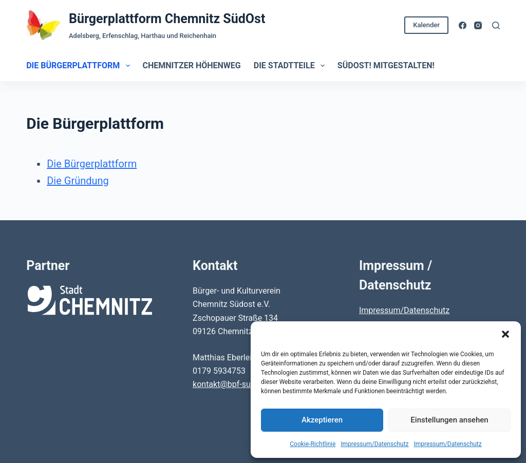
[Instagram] (478, 25)
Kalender (426, 25)
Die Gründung (78, 181)
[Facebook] (462, 25)
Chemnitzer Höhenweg (192, 65)
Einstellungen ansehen (449, 420)
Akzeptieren (322, 420)
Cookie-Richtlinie (312, 444)
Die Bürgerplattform (80, 66)
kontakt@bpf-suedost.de (238, 384)
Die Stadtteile (291, 66)
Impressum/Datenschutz (374, 444)
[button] (505, 334)
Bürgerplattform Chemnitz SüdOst (167, 18)
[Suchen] (496, 25)
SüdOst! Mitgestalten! (386, 65)
